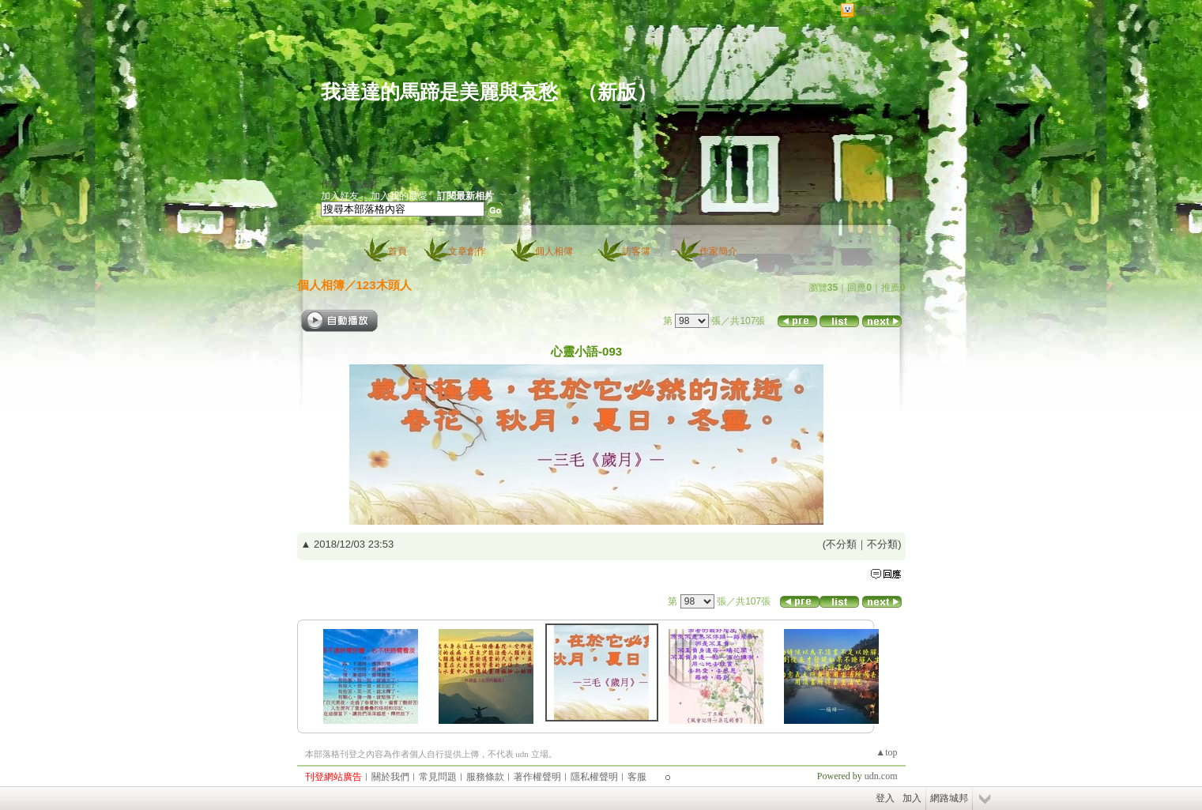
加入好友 (340, 196)
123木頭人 (384, 285)
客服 (636, 776)
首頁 (397, 251)
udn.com (881, 776)
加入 (911, 798)
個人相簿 (554, 251)
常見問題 (438, 776)
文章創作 (467, 251)
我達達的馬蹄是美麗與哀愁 (439, 92)
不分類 (841, 544)
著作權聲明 (537, 776)
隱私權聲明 (594, 776)
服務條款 (485, 776)
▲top (886, 752)
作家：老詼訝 (349, 184)
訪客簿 (636, 251)
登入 (885, 798)
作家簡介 (718, 251)
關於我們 (390, 776)
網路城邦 (877, 11)
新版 (617, 92)
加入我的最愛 (399, 196)
